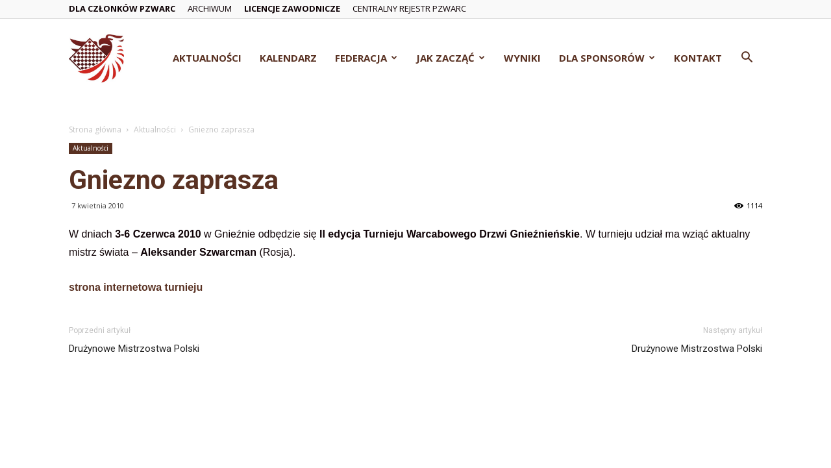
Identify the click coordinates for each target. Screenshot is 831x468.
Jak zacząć (450, 57)
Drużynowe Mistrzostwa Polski (134, 348)
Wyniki (522, 57)
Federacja (366, 57)
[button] (746, 59)
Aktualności (207, 57)
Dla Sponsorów (607, 57)
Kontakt (698, 57)
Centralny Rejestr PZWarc (409, 8)
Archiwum (210, 8)
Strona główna (95, 129)
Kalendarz (288, 57)
